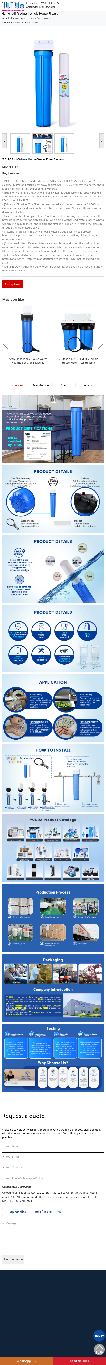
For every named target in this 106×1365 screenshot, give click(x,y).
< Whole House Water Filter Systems (20, 22)
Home (6, 13)
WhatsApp (26, 1361)
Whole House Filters (43, 13)
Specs (64, 385)
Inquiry (87, 385)
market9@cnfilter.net (49, 1193)
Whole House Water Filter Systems (25, 18)
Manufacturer (41, 385)
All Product (19, 13)
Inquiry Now (12, 284)
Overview (18, 385)
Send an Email (79, 1361)
